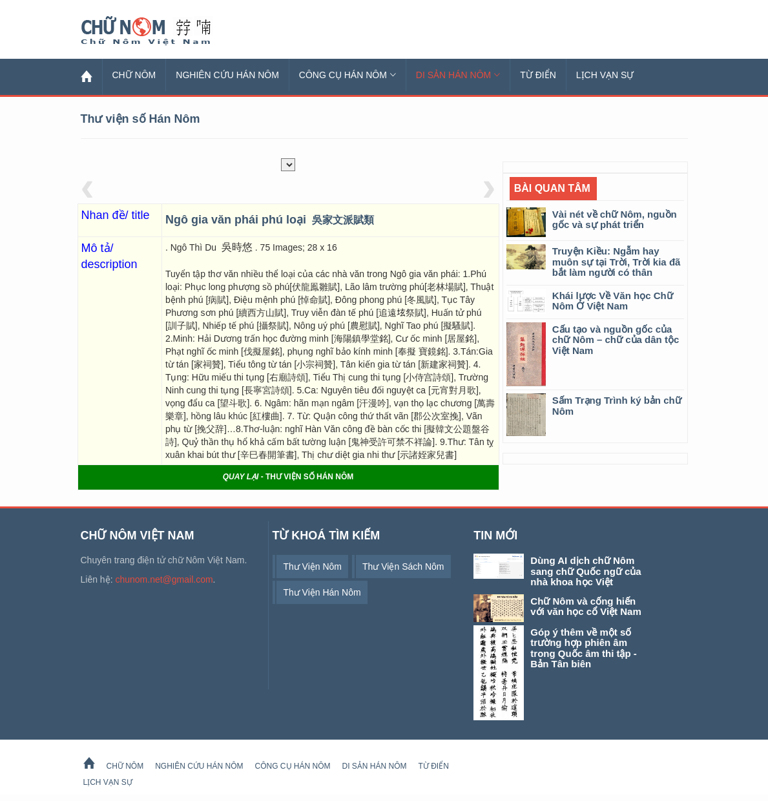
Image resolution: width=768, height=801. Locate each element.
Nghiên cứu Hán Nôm (227, 75)
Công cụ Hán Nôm (347, 75)
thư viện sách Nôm (403, 566)
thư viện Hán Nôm (321, 592)
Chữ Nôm (161, 31)
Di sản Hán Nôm (458, 75)
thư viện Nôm (312, 566)
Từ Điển (538, 75)
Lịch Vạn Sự (605, 75)
